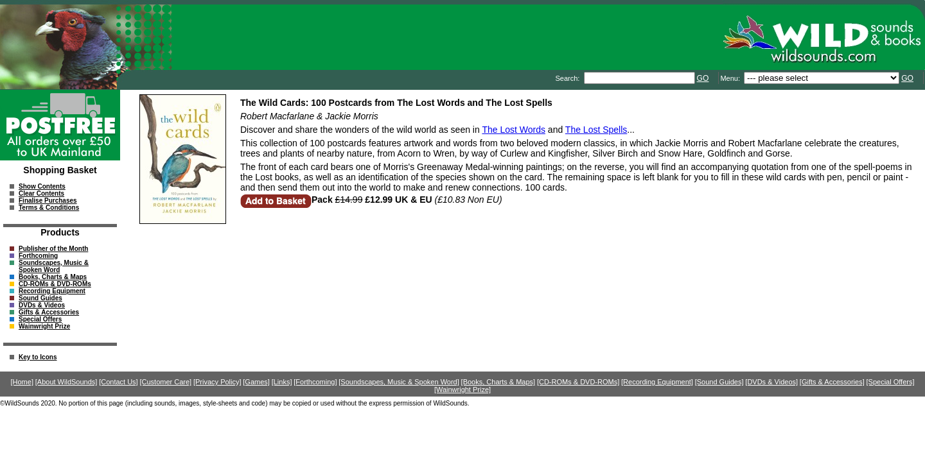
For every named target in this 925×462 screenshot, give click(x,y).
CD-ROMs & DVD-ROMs (55, 283)
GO (703, 78)
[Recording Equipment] (657, 382)
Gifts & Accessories (49, 312)
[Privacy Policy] (217, 382)
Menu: (731, 78)
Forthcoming (38, 255)
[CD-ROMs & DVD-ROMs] (578, 382)
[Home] (22, 382)
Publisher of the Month (53, 248)
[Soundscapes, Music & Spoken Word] (399, 382)
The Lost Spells (596, 129)
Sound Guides (40, 298)
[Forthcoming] (315, 382)
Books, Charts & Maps (53, 276)
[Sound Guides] (719, 382)
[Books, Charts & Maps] (498, 382)
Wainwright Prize (44, 326)
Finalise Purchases (48, 200)
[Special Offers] (891, 382)
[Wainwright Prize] (462, 389)
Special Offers (40, 319)
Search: (568, 78)
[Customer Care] (165, 382)
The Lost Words (513, 129)
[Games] (256, 382)
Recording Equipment (52, 291)
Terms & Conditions (49, 207)
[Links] (282, 382)
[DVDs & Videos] (771, 382)
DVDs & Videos (42, 305)
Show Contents (42, 186)
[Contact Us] (118, 382)
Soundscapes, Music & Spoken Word (54, 266)
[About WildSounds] (66, 382)
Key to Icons (38, 357)
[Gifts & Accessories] (832, 382)
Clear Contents (41, 193)
